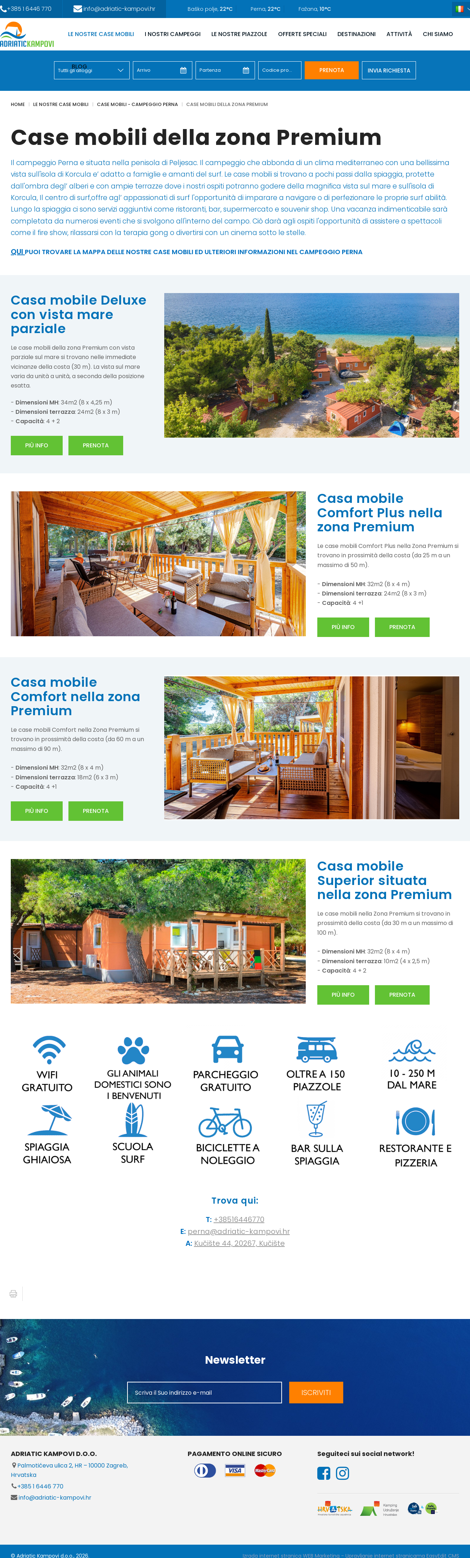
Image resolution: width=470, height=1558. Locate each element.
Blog (79, 66)
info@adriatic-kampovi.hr (51, 1497)
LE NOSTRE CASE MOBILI (101, 34)
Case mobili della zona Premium (227, 104)
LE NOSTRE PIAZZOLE (239, 34)
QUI (18, 252)
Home (18, 104)
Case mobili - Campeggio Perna (137, 104)
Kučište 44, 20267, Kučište (239, 1243)
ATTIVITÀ (399, 34)
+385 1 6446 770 (37, 1486)
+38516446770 (239, 1219)
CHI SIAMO (438, 34)
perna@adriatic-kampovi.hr (239, 1231)
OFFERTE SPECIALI (302, 34)
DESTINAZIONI (356, 34)
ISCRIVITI (316, 1392)
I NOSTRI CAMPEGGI (173, 34)
